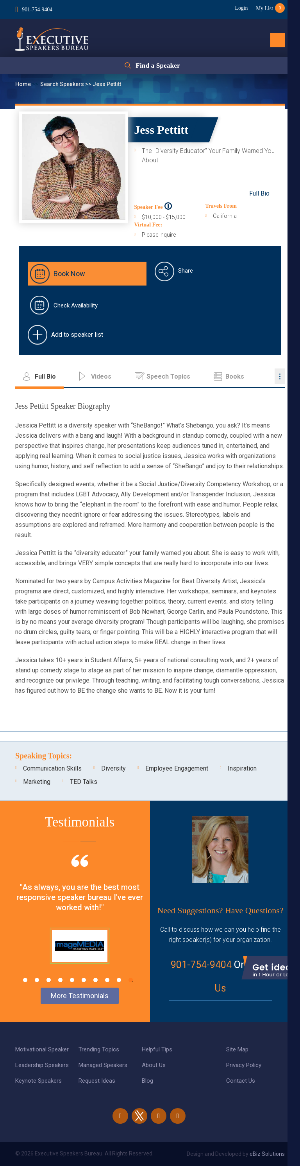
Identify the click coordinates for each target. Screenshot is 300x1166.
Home (23, 84)
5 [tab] (72, 980)
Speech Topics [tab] (168, 376)
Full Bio (259, 193)
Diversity (113, 768)
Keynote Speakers (38, 1080)
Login (239, 8)
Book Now (69, 273)
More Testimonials (80, 996)
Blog (147, 1080)
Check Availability (76, 305)
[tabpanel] (79, 918)
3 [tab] (48, 980)
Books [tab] (234, 376)
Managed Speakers (103, 1065)
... (280, 376)
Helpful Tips (157, 1049)
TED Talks (83, 781)
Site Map (237, 1049)
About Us (154, 1065)
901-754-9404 (37, 9)
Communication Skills (52, 768)
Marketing (36, 781)
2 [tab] (37, 980)
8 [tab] (107, 980)
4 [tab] (60, 980)
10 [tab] (131, 980)
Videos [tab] (101, 376)
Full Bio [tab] (45, 376)
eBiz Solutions (267, 1154)
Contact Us (240, 1080)
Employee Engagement (176, 768)
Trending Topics (99, 1049)
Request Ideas (97, 1080)
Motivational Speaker (42, 1049)
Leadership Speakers (42, 1065)
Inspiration (242, 768)
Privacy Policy (243, 1065)
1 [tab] (25, 980)
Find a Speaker (157, 66)
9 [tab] (119, 980)
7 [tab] (95, 980)
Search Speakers (62, 84)
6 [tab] (84, 980)
